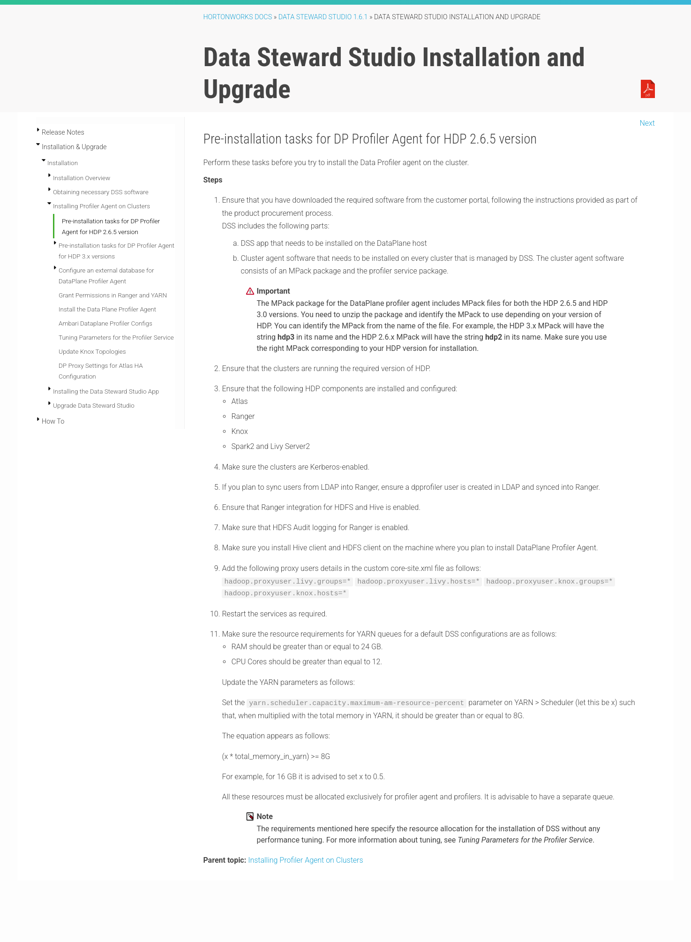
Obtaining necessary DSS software (101, 192)
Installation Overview (81, 178)
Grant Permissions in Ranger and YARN (113, 295)
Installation (62, 163)
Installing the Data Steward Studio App (106, 391)
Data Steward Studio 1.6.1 (323, 17)
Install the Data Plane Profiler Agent (107, 309)
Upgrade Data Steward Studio (94, 405)
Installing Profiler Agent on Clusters (101, 206)
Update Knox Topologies (92, 351)
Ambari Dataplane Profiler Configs (105, 323)
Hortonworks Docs (237, 17)
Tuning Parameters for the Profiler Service (116, 337)
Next (647, 123)
